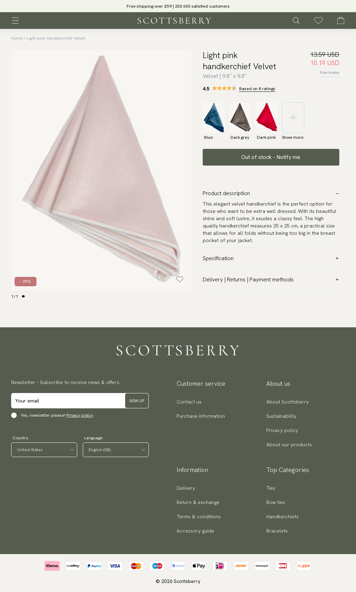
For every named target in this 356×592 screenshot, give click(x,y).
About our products (289, 444)
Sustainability (281, 416)
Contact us (189, 402)
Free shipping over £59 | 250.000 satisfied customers (178, 6)
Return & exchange (198, 502)
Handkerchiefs (282, 516)
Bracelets (277, 531)
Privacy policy (79, 415)
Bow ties (275, 502)
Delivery (186, 488)
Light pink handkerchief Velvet (56, 38)
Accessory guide (195, 531)
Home (17, 38)
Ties (270, 488)
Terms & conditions (199, 516)
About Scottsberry (287, 402)
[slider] (178, 6)
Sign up (136, 400)
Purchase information (201, 416)
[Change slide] (23, 296)
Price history (329, 72)
